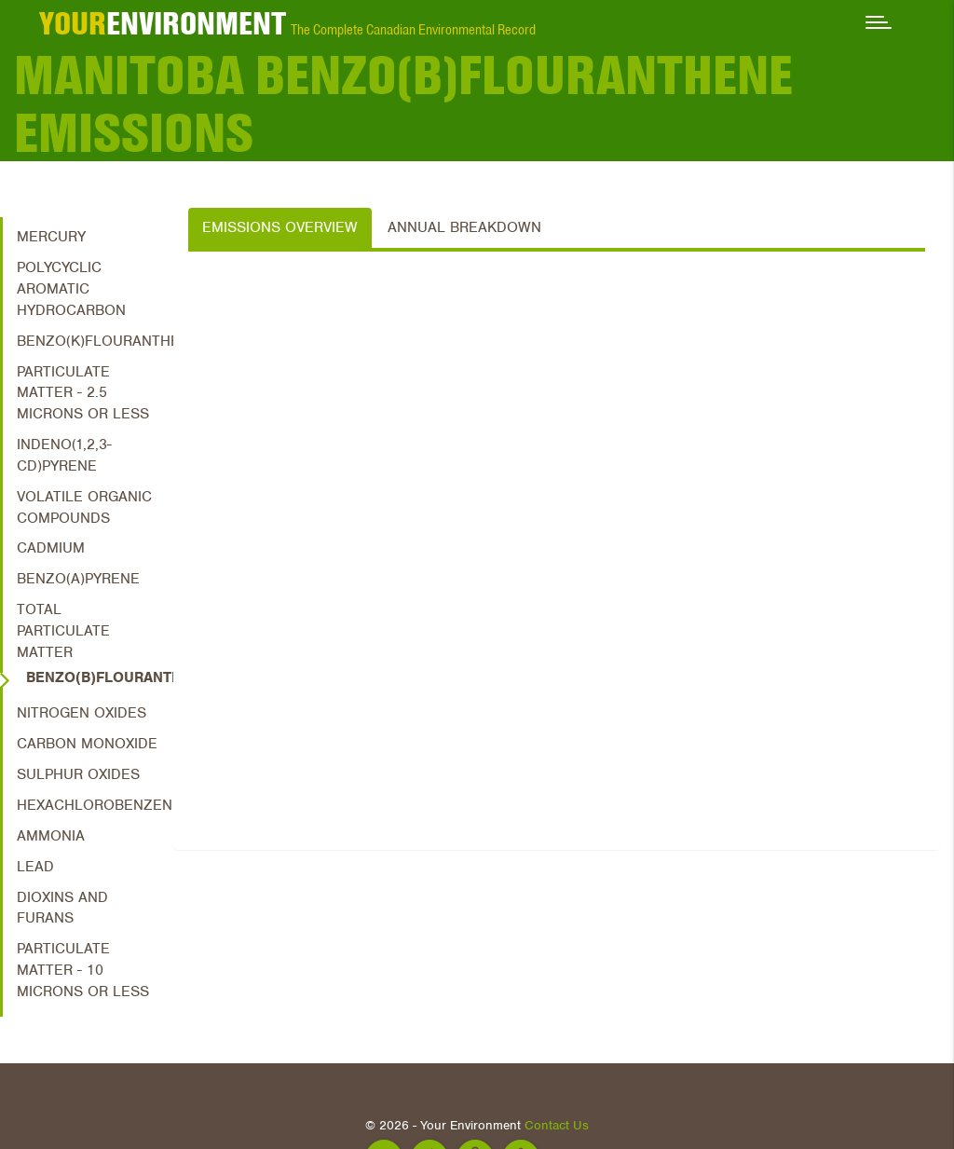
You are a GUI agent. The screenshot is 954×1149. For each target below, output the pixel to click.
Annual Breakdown (464, 227)
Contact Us (557, 1125)
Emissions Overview (280, 227)
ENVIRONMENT (162, 23)
